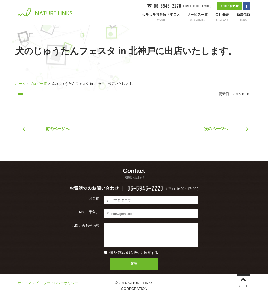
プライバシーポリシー (60, 283)
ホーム (20, 84)
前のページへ (57, 129)
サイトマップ (28, 283)
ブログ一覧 (38, 84)
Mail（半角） (89, 212)
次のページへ (216, 129)
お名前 (94, 198)
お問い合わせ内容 (85, 225)
